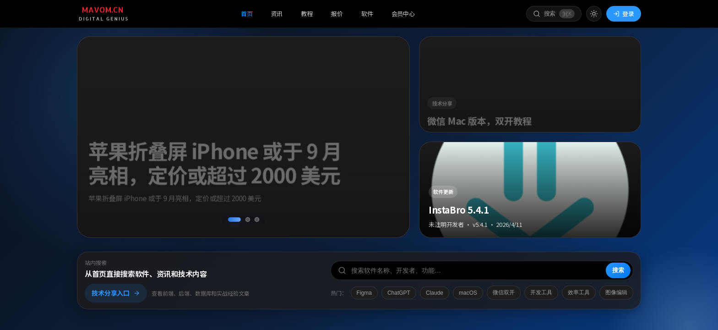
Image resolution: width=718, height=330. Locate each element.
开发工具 (541, 292)
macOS (468, 293)
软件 (367, 13)
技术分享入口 (116, 292)
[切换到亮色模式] (594, 14)
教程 (307, 13)
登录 (623, 13)
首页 (247, 13)
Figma (364, 293)
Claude (434, 293)
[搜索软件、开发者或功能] (482, 270)
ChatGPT (398, 293)
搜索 (618, 270)
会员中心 (403, 13)
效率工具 (579, 292)
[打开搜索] (554, 14)
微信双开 (504, 292)
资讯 (277, 13)
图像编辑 (616, 292)
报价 (337, 13)
